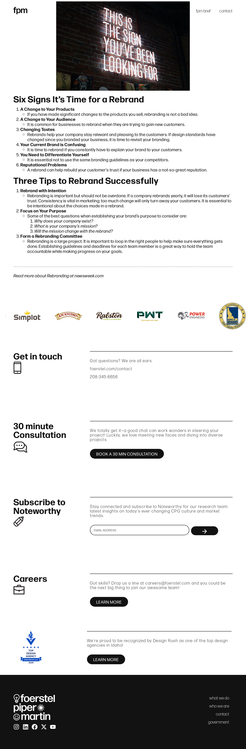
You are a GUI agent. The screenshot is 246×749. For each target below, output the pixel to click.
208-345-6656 (104, 376)
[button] (5, 316)
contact (225, 10)
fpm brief (203, 10)
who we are (149, 10)
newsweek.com (89, 275)
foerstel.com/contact (111, 368)
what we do (177, 10)
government (218, 722)
